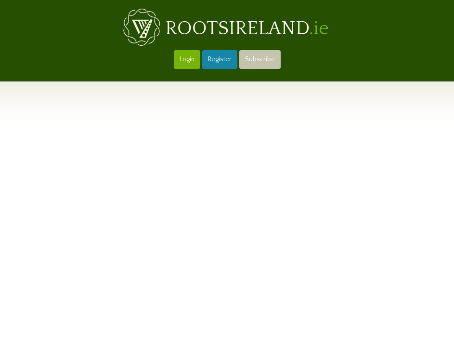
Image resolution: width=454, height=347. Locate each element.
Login (187, 59)
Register (220, 59)
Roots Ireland (227, 27)
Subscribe (260, 59)
